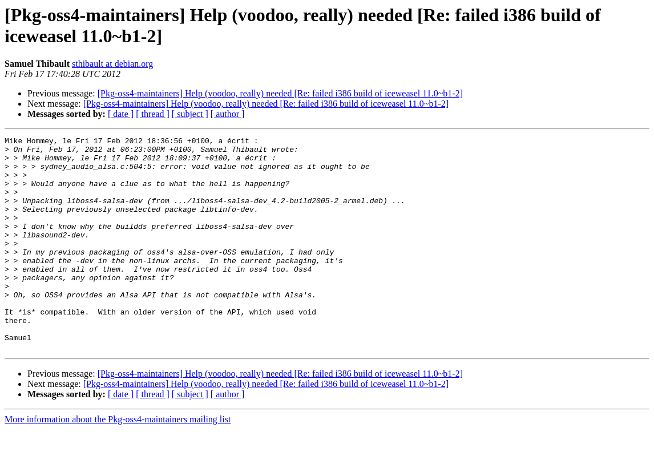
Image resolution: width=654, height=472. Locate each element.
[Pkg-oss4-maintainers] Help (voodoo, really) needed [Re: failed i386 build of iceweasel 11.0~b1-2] (280, 93)
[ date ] (121, 114)
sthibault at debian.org (112, 63)
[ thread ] (152, 114)
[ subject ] (190, 114)
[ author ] (228, 114)
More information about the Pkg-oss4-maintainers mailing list (118, 462)
